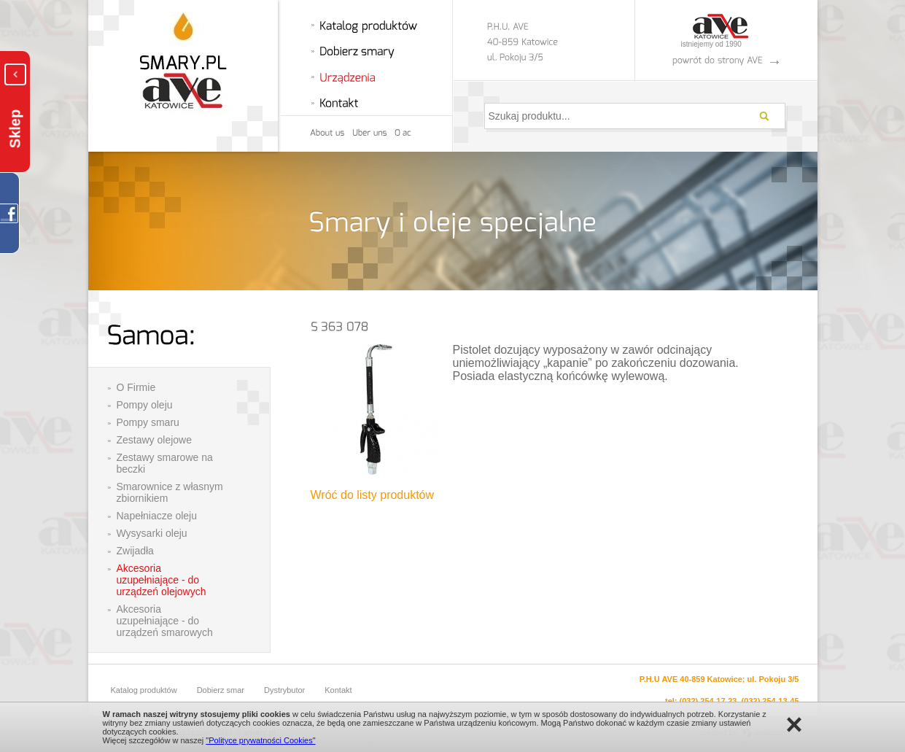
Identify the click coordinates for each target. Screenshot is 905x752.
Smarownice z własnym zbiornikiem (170, 492)
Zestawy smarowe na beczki (165, 463)
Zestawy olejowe (155, 440)
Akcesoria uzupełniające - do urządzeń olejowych (161, 579)
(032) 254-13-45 (770, 701)
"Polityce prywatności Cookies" (260, 740)
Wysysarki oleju (152, 533)
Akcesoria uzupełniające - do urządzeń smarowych (165, 620)
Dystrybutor (284, 690)
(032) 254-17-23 (708, 701)
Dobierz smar (220, 690)
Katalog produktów (144, 690)
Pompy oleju (145, 405)
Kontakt (338, 690)
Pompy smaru (148, 422)
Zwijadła (135, 551)
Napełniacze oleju (157, 516)
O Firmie (136, 387)
